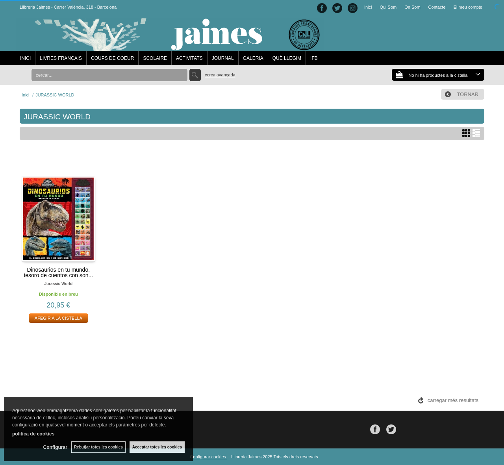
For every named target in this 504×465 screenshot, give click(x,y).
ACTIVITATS (189, 58)
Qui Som (388, 7)
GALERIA (253, 58)
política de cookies (33, 434)
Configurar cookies (208, 456)
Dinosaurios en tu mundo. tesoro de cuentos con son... (58, 272)
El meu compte (468, 7)
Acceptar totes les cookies (157, 447)
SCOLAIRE (155, 58)
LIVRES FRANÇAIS (61, 58)
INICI (25, 58)
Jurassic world (58, 284)
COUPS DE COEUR (112, 58)
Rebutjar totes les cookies (98, 447)
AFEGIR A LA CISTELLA (58, 318)
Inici (368, 7)
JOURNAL (223, 58)
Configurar (55, 447)
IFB (314, 58)
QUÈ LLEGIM (286, 58)
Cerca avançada (220, 74)
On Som (412, 7)
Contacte (437, 7)
